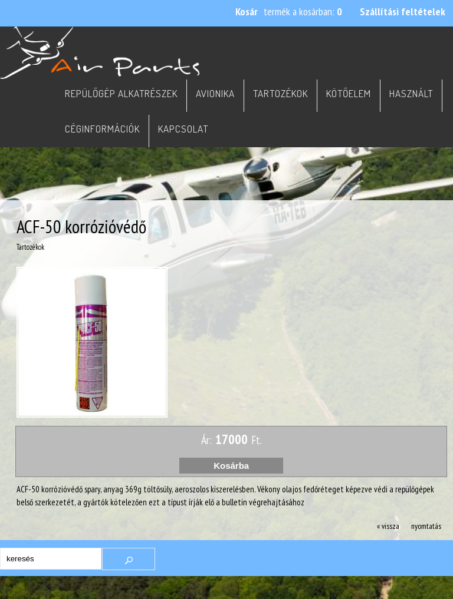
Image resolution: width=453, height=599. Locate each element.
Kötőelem (348, 93)
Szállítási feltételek (402, 11)
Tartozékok (280, 93)
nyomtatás (426, 526)
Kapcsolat (183, 129)
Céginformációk (102, 129)
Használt (411, 93)
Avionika (215, 93)
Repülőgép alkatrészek (121, 93)
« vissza (388, 526)
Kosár (246, 11)
